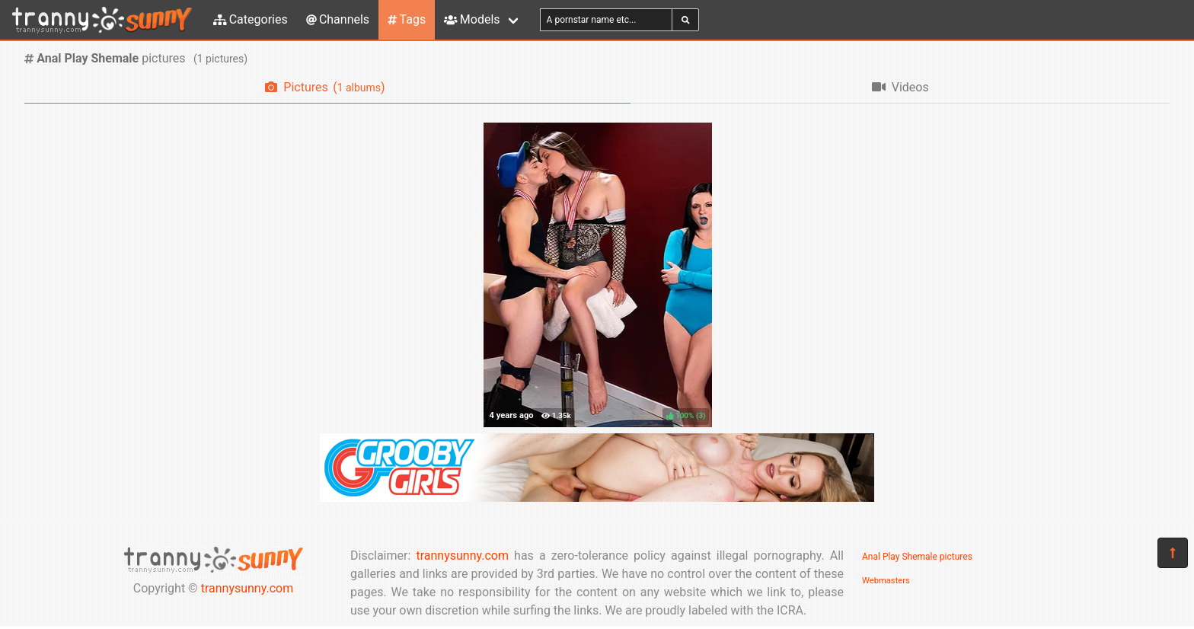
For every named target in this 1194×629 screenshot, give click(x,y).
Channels (337, 19)
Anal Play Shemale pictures (917, 556)
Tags (407, 19)
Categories (250, 19)
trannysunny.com (247, 588)
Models (472, 19)
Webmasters (886, 581)
